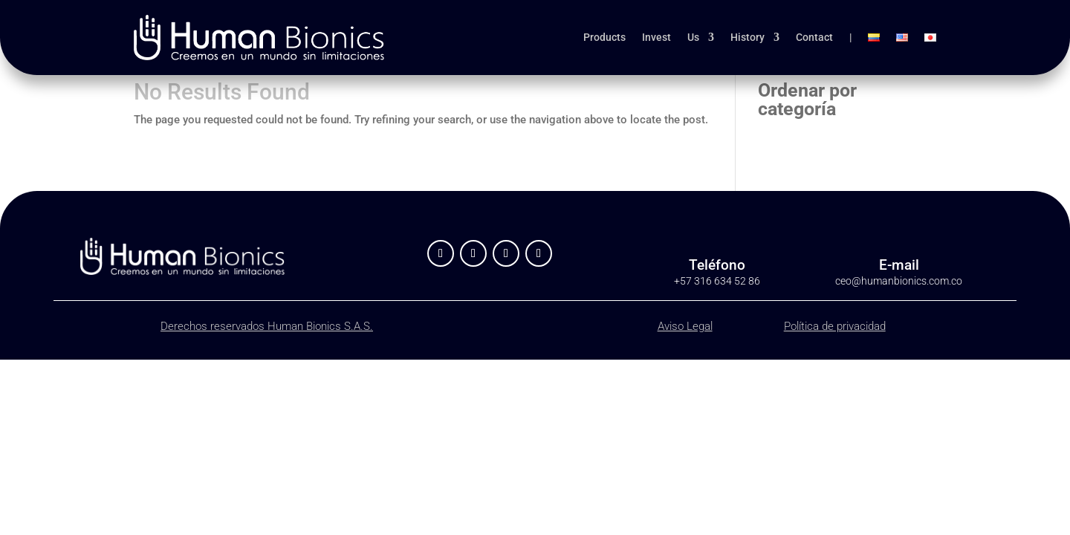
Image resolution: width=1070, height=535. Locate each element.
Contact (814, 37)
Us (693, 37)
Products (604, 37)
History (747, 37)
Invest (656, 37)
